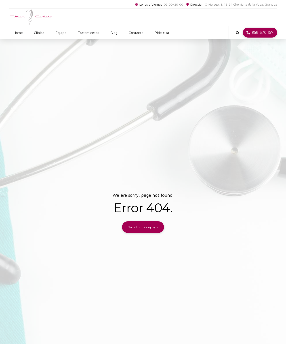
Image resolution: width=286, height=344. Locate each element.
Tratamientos (88, 33)
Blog (114, 33)
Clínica (39, 33)
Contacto (136, 33)
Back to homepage (143, 227)
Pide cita (162, 33)
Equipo (61, 33)
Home (18, 33)
